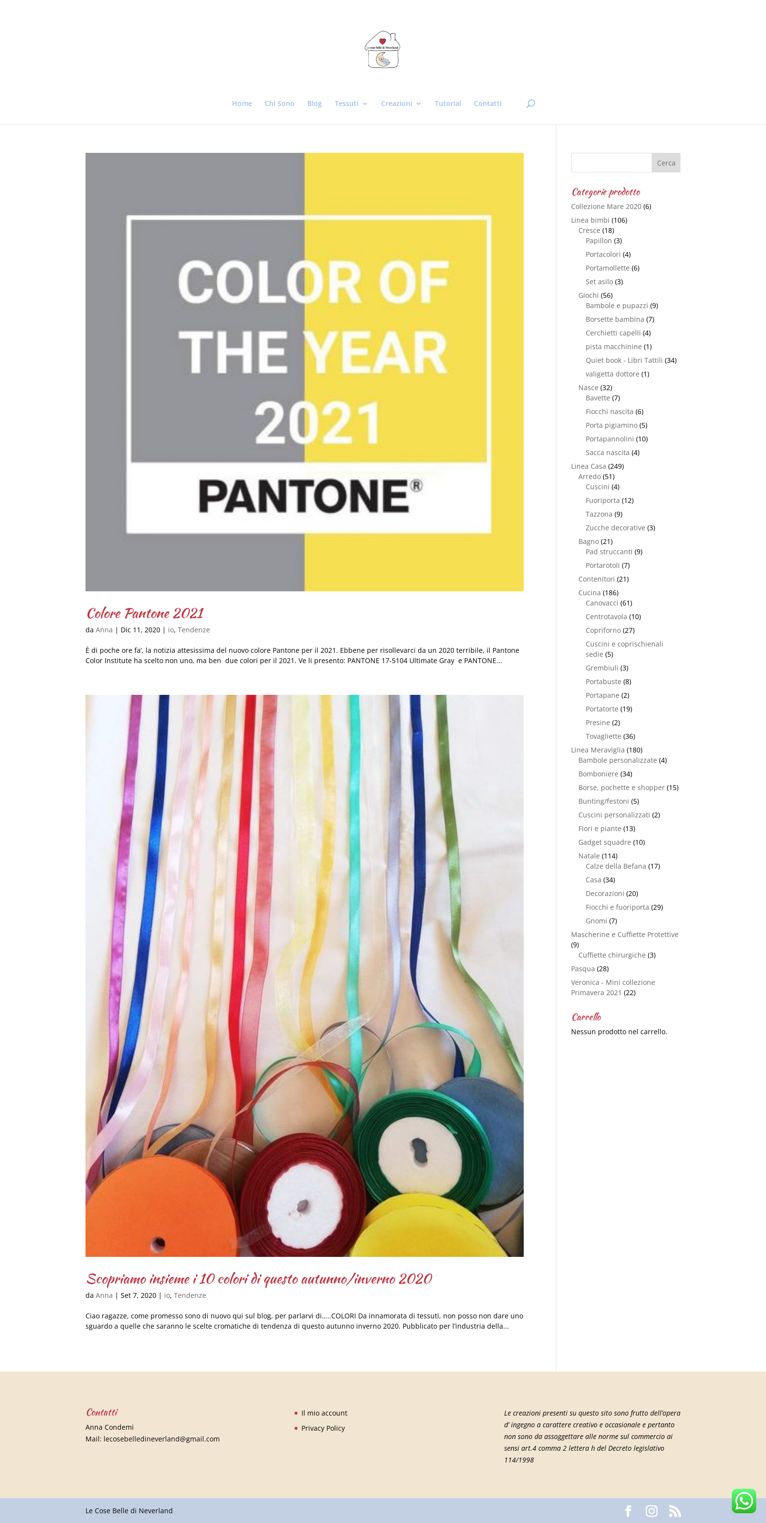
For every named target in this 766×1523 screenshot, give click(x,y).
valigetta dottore (612, 373)
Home (242, 104)
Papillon (599, 240)
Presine (598, 722)
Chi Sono (280, 104)
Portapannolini (610, 438)
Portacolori (603, 254)
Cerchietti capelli (613, 332)
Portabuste (603, 681)
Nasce (588, 387)
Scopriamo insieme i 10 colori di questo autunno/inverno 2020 (258, 1278)
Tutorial (448, 104)
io (171, 629)
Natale (589, 855)
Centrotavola (606, 616)
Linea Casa (588, 466)
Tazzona (599, 514)
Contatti (488, 104)
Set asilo (599, 281)
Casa (593, 879)
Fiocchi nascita (610, 411)
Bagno (588, 541)
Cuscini (598, 486)
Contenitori (596, 579)
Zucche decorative (615, 527)
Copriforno (603, 630)
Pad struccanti (609, 551)
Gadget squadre (604, 842)
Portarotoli (603, 565)
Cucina (589, 592)
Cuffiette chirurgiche (612, 955)
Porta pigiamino (612, 425)
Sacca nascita (608, 452)
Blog (314, 104)
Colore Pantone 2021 (143, 613)
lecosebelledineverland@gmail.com (162, 1438)
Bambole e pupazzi (617, 305)
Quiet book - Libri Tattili (624, 360)
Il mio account (324, 1413)
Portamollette (608, 267)
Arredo (589, 476)
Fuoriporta (603, 500)
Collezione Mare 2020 (606, 206)
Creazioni (396, 104)
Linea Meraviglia (598, 749)
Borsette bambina (615, 319)
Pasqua (583, 968)
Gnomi (596, 920)
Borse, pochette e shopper (621, 787)
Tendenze (194, 629)
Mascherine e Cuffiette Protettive (625, 934)
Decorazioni (605, 893)
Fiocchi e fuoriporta (617, 907)
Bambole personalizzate (617, 760)
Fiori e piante (599, 828)
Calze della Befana (616, 866)
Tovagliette (603, 736)
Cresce (589, 230)
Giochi (588, 295)
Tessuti (347, 104)
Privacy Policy (323, 1428)
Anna (104, 629)
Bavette (598, 397)
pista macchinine (614, 346)
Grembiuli (602, 667)
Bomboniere (598, 773)
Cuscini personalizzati (614, 814)
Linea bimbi (590, 220)
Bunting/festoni (603, 801)
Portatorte (602, 708)
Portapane (602, 695)
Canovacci (602, 602)
